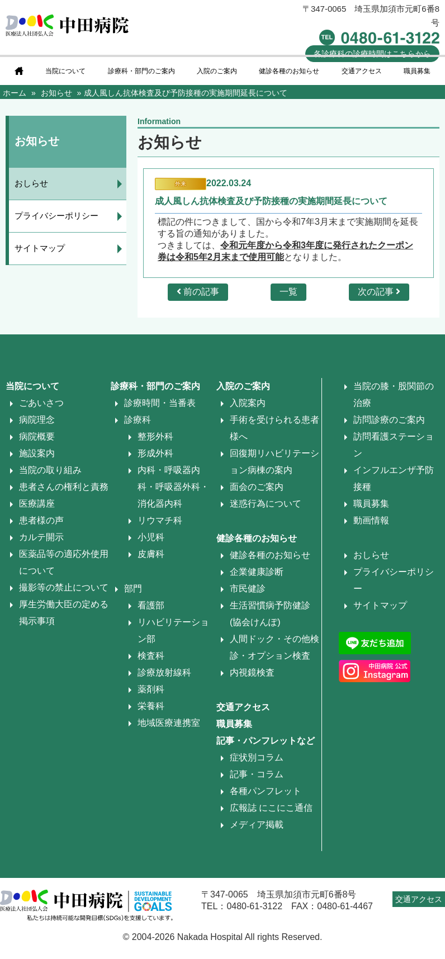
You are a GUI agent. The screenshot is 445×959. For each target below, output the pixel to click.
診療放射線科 (164, 672)
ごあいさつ (41, 403)
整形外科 (155, 436)
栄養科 (151, 706)
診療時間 (372, 53)
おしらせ (31, 183)
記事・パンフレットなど (265, 740)
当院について (65, 71)
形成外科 (155, 453)
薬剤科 (151, 689)
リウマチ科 (160, 520)
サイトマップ (40, 248)
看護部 (151, 605)
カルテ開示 (41, 537)
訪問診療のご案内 (389, 419)
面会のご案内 (256, 487)
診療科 (137, 419)
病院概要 (37, 436)
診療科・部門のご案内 (141, 71)
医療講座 (37, 503)
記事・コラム (256, 774)
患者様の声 (41, 520)
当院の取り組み (50, 470)
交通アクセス (362, 71)
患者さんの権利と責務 (63, 487)
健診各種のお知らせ (289, 71)
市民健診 (248, 588)
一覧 (288, 291)
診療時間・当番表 (160, 403)
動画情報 (371, 520)
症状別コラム (256, 757)
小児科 (151, 537)
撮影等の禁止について (63, 587)
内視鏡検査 (252, 672)
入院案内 (248, 403)
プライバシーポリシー (56, 215)
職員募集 (417, 71)
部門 (133, 588)
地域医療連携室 (169, 722)
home (19, 71)
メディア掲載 (256, 824)
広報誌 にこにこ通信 (271, 807)
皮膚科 (151, 554)
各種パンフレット (265, 791)
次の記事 (379, 291)
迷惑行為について (265, 503)
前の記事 (198, 291)
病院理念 (37, 419)
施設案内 (37, 453)
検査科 (151, 655)
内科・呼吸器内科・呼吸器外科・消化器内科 (173, 486)
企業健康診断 (256, 572)
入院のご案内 (217, 71)
